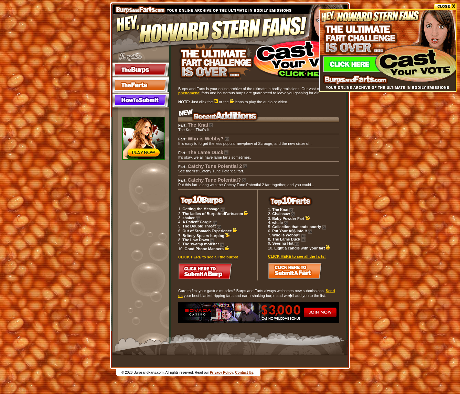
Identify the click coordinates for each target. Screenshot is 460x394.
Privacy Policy (221, 372)
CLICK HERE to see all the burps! (208, 257)
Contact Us (244, 372)
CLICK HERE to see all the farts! (296, 256)
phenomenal (189, 93)
